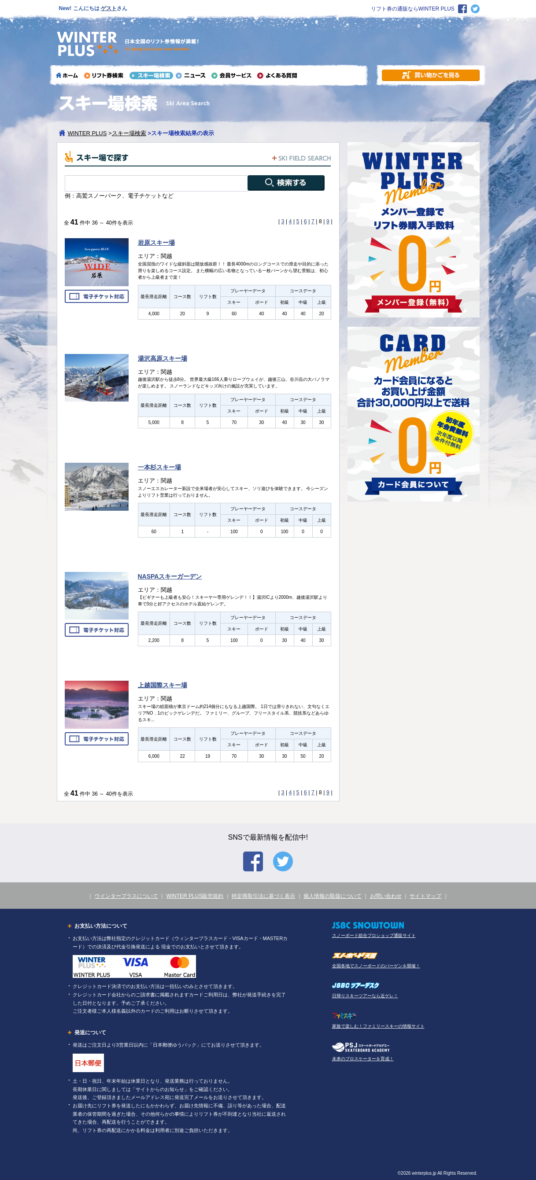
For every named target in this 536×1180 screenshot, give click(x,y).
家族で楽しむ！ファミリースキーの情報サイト (378, 1026)
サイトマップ (425, 896)
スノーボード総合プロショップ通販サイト (374, 935)
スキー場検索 (129, 133)
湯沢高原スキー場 (162, 358)
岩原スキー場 (156, 242)
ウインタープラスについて (126, 896)
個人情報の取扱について (332, 896)
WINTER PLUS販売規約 (194, 896)
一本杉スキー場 (159, 467)
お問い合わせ (386, 896)
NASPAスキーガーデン (170, 576)
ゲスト (109, 8)
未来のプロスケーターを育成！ (363, 1058)
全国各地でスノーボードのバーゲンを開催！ (376, 965)
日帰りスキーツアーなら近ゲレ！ (365, 995)
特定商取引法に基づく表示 (263, 896)
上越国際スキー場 (162, 685)
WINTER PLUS (87, 133)
